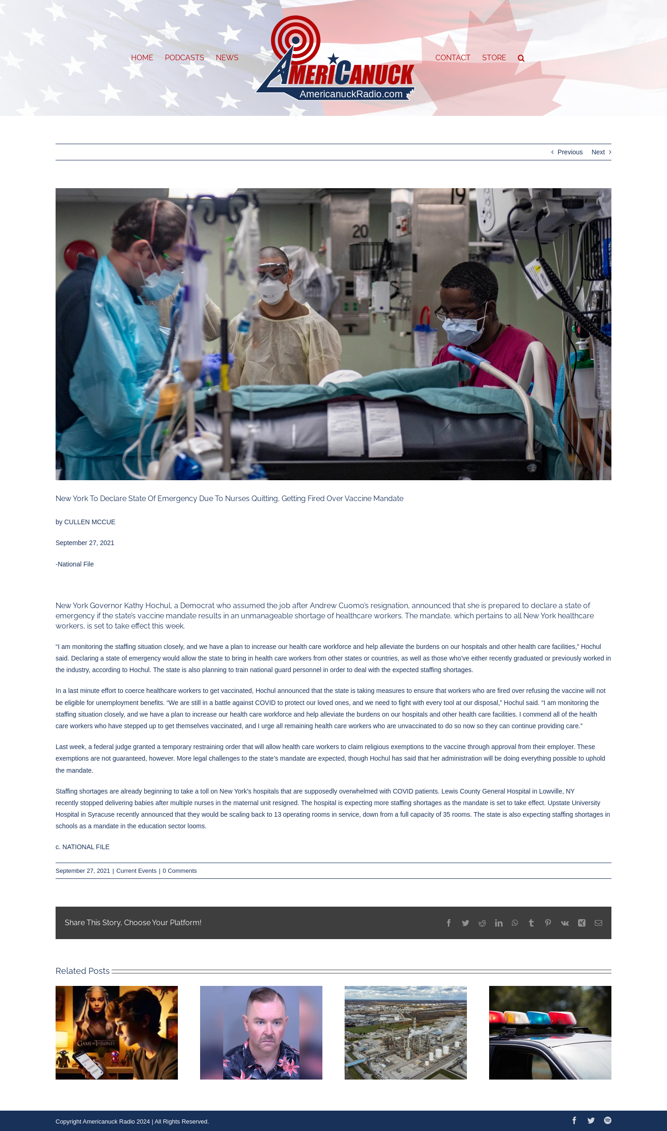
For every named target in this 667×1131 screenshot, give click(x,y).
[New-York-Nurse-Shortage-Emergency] (333, 334)
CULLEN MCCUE (89, 522)
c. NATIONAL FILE (83, 847)
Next (598, 152)
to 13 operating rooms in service (313, 814)
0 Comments (180, 870)
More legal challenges (208, 758)
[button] (521, 57)
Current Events (136, 870)
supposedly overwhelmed (341, 791)
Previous (570, 152)
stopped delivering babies (117, 803)
